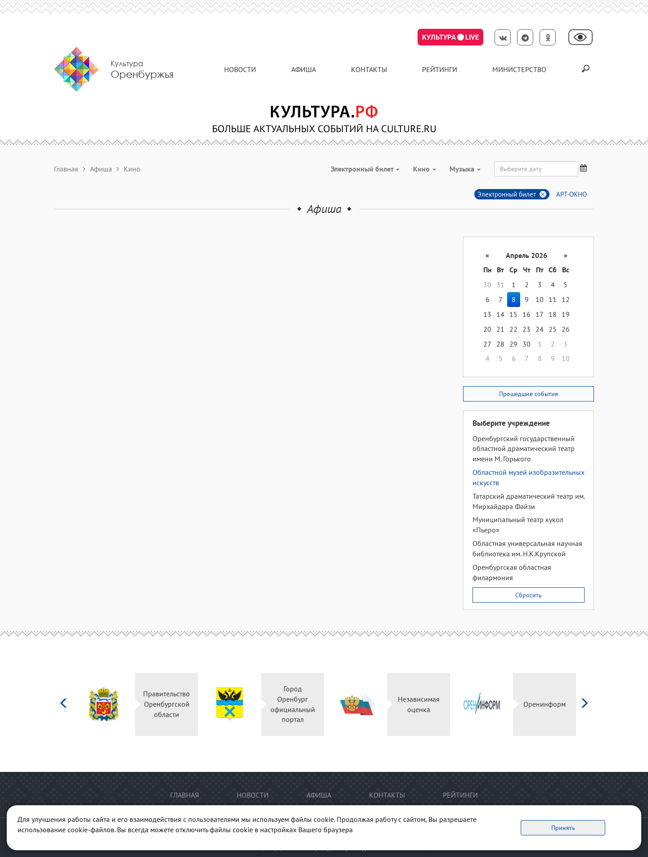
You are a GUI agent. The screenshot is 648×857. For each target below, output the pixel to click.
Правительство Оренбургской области (166, 704)
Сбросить (528, 595)
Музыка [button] (465, 168)
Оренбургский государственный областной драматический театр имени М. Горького (523, 449)
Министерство (519, 69)
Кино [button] (424, 168)
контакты (369, 69)
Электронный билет (506, 194)
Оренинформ (544, 703)
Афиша (303, 69)
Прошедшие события (528, 394)
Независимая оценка (419, 704)
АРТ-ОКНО (571, 194)
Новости (240, 69)
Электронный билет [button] (365, 168)
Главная (66, 168)
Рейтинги (439, 69)
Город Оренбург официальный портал (292, 704)
